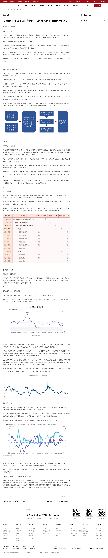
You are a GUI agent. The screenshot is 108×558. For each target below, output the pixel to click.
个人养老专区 (73, 535)
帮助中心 (78, 1)
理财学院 (16, 10)
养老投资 (66, 5)
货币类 (31, 535)
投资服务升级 (46, 531)
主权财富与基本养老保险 (76, 531)
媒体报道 (5, 538)
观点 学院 (75, 5)
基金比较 (98, 533)
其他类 (31, 538)
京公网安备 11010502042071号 (41, 552)
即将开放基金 (99, 535)
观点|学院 (10, 10)
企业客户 (58, 533)
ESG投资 (18, 538)
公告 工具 (85, 5)
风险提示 (25, 546)
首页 (17, 5)
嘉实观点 (85, 531)
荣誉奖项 (5, 533)
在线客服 (87, 1)
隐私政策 (5, 548)
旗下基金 (42, 5)
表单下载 (98, 531)
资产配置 (18, 540)
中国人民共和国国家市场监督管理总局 (96, 548)
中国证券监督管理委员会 (60, 548)
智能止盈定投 (46, 533)
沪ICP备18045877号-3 (27, 552)
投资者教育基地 (36, 1)
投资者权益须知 (6, 546)
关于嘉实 (25, 5)
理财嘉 (50, 5)
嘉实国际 (5, 1)
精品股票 (18, 531)
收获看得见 (46, 528)
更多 (104, 20)
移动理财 (70, 1)
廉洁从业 (98, 538)
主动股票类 (32, 528)
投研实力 (33, 5)
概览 (57, 528)
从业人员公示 (16, 546)
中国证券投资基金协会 (77, 548)
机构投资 (58, 5)
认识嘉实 (5, 528)
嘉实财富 (20, 1)
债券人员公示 (16, 548)
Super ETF (18, 535)
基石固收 (18, 533)
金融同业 (58, 531)
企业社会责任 (6, 535)
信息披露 (98, 528)
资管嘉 (58, 535)
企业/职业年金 (73, 533)
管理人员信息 (6, 531)
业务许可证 (32, 548)
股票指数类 (32, 531)
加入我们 (103, 1)
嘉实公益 (27, 1)
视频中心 (85, 535)
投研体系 (18, 528)
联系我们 (95, 1)
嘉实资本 (12, 1)
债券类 (31, 533)
